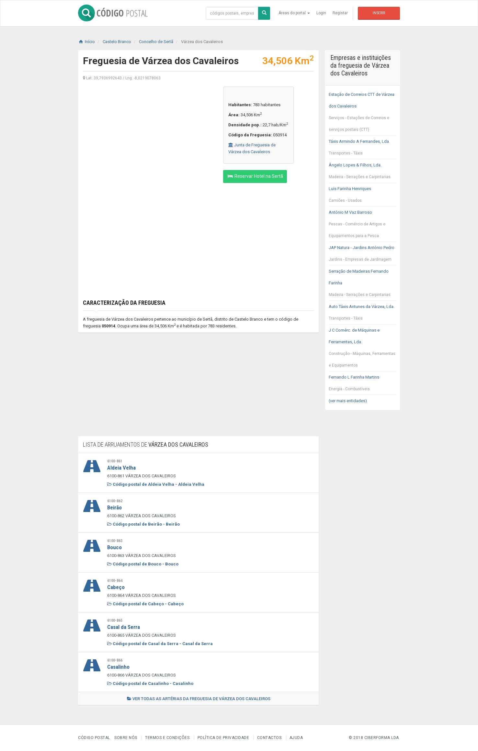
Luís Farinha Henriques (362, 196)
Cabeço (116, 587)
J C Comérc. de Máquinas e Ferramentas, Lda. (362, 349)
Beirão (114, 507)
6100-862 (114, 501)
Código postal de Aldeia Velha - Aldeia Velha (155, 484)
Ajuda (296, 737)
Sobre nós (125, 737)
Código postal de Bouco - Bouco (142, 564)
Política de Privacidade (223, 737)
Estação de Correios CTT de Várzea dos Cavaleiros (362, 113)
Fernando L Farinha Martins (362, 385)
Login (321, 13)
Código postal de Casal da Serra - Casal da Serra (160, 643)
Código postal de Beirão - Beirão (143, 524)
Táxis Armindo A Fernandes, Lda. (362, 149)
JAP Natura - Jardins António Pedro (362, 255)
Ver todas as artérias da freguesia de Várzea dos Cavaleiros (198, 698)
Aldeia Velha (121, 467)
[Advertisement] (148, 131)
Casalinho (118, 667)
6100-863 (114, 541)
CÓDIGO (113, 13)
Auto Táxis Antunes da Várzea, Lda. (362, 314)
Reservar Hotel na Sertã (255, 176)
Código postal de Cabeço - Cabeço (145, 603)
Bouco (114, 547)
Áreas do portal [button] (294, 13)
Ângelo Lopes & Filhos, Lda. (362, 173)
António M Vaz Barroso (362, 226)
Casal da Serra (123, 627)
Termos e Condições (167, 737)
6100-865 (114, 620)
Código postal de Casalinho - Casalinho (150, 683)
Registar (340, 13)
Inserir (379, 13)
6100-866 (114, 660)
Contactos (269, 737)
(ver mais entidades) (348, 400)
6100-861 (114, 461)
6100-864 (114, 580)
